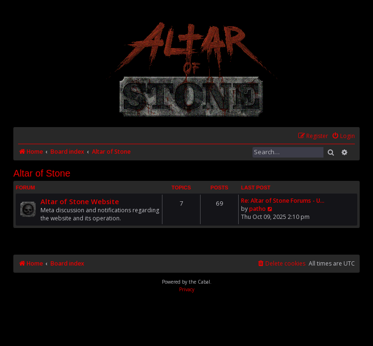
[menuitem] (343, 136)
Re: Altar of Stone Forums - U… (282, 201)
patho (257, 209)
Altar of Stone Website (79, 201)
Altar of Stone (42, 173)
